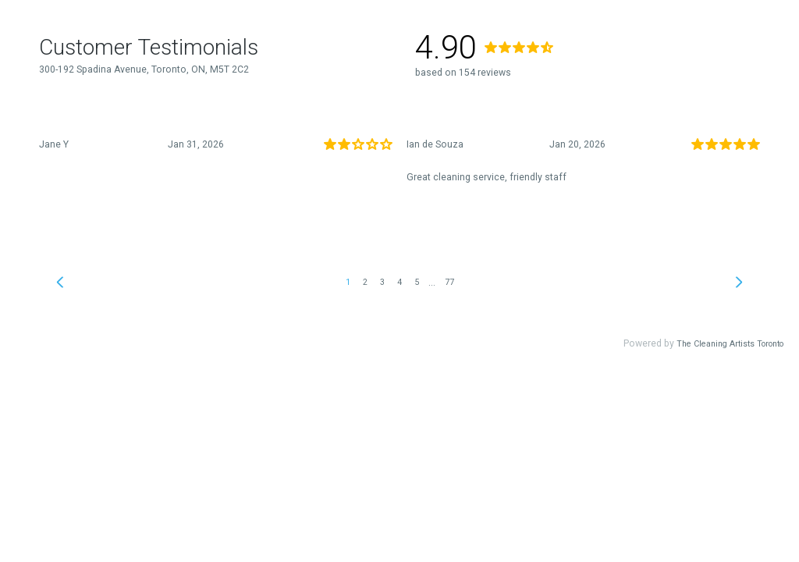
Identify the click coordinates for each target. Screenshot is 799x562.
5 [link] (416, 282)
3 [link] (382, 282)
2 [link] (365, 282)
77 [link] (449, 282)
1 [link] (348, 282)
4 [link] (399, 282)
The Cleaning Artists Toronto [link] (729, 344)
